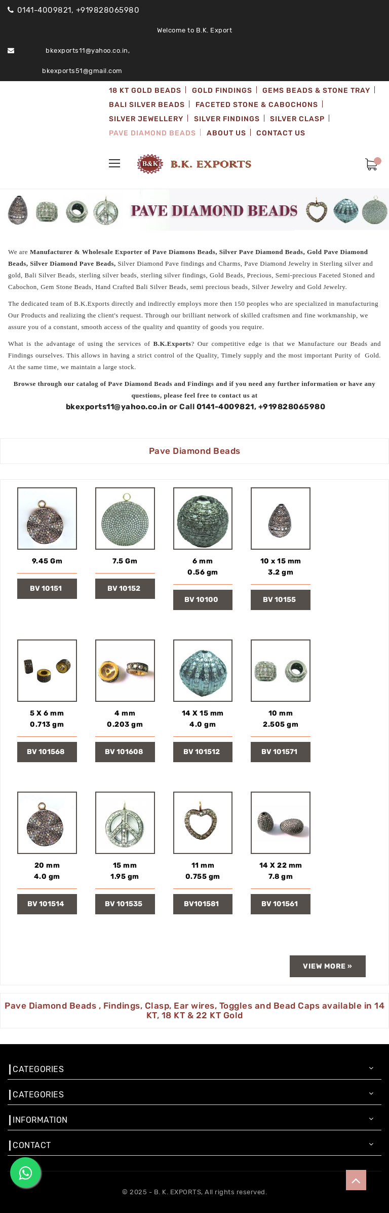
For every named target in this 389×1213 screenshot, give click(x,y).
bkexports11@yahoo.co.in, (88, 50)
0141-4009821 (225, 406)
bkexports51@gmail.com (82, 71)
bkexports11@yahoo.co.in (117, 406)
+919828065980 (292, 406)
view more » (328, 966)
